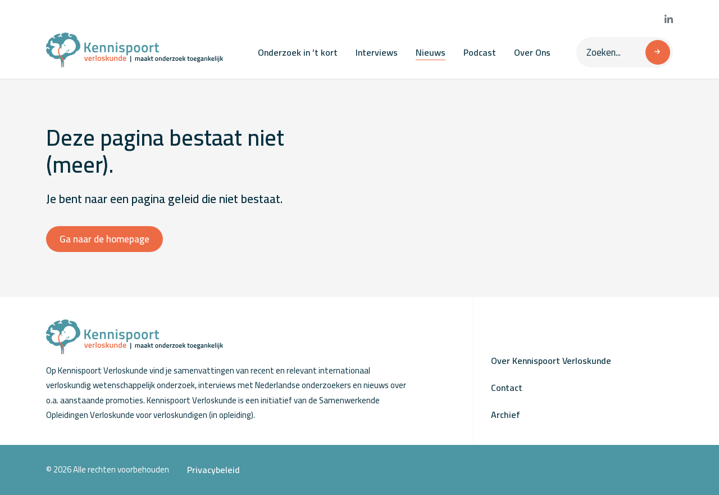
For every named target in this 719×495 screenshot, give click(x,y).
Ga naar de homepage (104, 239)
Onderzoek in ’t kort (298, 52)
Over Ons (532, 52)
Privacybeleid (213, 470)
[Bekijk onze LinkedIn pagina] (669, 19)
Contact (506, 387)
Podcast (479, 52)
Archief (505, 414)
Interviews (377, 52)
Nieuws (430, 52)
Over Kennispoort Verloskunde (551, 360)
